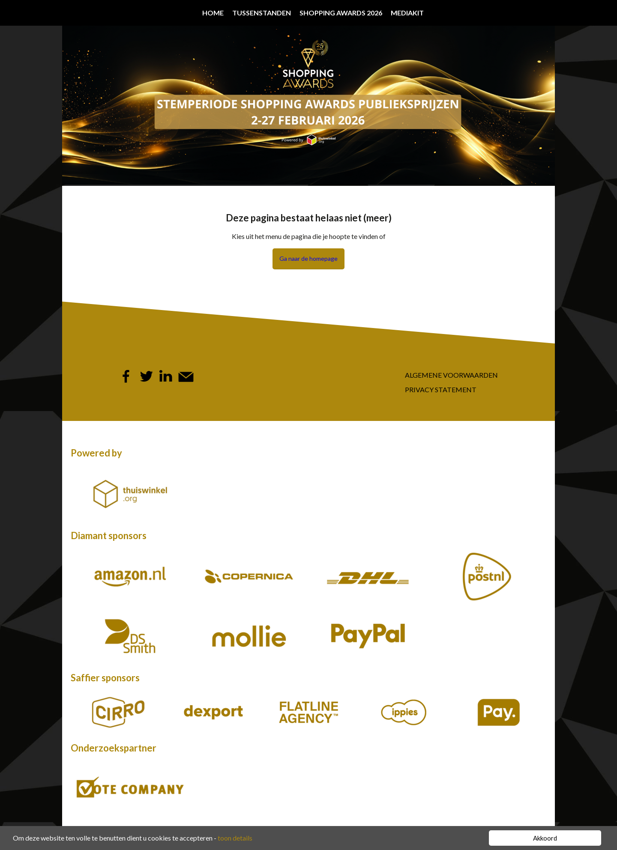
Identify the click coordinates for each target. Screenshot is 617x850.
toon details (235, 838)
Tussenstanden (261, 13)
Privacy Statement (440, 389)
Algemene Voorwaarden (451, 375)
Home (213, 13)
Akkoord (545, 838)
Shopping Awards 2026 (341, 13)
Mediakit (407, 13)
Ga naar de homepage (308, 258)
